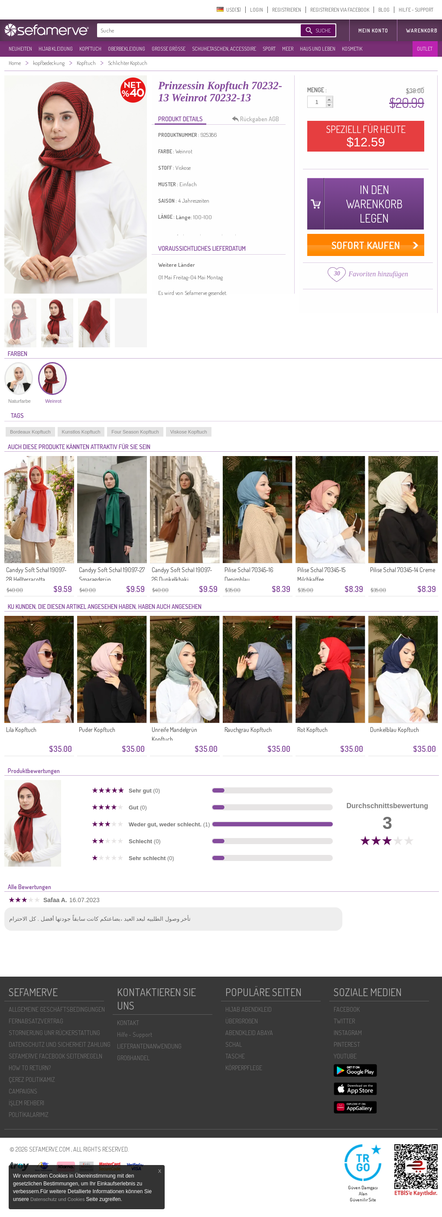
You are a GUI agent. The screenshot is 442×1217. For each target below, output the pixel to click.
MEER (287, 48)
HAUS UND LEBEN (317, 48)
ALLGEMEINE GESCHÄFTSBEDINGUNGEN (57, 1009)
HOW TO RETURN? (30, 1067)
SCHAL (233, 1044)
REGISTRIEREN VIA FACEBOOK (339, 9)
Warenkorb (422, 30)
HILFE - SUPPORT (416, 9)
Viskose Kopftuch (188, 431)
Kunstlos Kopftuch (81, 431)
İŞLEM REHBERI (26, 1103)
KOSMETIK (352, 48)
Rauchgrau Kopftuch (248, 729)
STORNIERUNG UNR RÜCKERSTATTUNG (54, 1032)
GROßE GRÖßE (168, 48)
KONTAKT (128, 1022)
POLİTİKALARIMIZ (29, 1114)
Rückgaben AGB (258, 119)
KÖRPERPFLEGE (243, 1067)
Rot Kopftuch (312, 729)
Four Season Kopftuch (135, 431)
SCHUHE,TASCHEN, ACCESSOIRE (224, 48)
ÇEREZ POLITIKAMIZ (32, 1079)
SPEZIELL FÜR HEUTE (366, 136)
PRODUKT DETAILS (180, 119)
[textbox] (191, 30)
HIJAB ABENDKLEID (248, 1009)
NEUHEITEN (20, 48)
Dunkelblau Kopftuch (394, 729)
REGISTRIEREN (286, 9)
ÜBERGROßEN (241, 1021)
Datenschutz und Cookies (58, 1199)
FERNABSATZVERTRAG (36, 1021)
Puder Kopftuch (97, 729)
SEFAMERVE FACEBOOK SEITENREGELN (55, 1056)
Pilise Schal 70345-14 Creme (402, 569)
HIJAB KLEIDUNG (56, 48)
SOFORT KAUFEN (366, 245)
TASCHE (235, 1056)
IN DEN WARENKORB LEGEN (374, 203)
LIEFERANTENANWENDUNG (149, 1046)
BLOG (384, 9)
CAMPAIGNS (23, 1091)
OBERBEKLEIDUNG (126, 48)
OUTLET (424, 48)
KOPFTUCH (90, 48)
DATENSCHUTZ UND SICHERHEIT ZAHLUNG (59, 1044)
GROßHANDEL (133, 1058)
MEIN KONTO (373, 30)
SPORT (269, 48)
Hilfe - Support (134, 1034)
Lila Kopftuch (21, 729)
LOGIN (256, 9)
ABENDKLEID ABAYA (249, 1032)
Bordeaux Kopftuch (30, 431)
